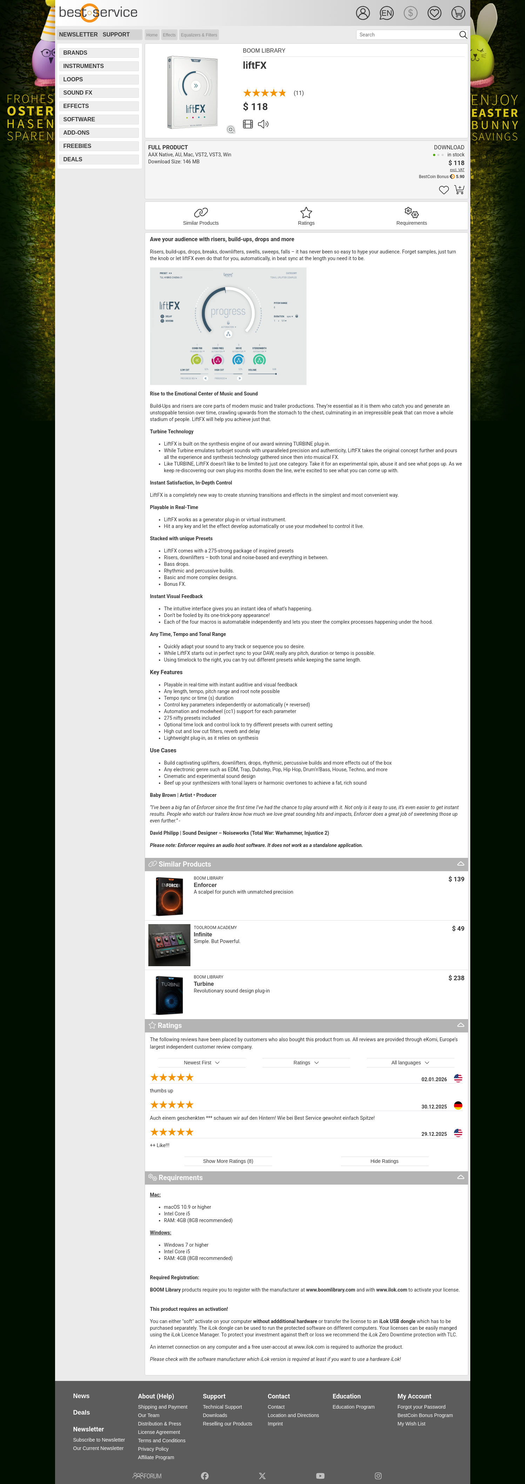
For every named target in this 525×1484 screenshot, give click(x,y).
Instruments (83, 66)
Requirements (412, 223)
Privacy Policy (153, 1449)
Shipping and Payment (163, 1407)
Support (116, 35)
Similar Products (201, 223)
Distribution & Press (159, 1424)
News (81, 1396)
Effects (169, 35)
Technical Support (222, 1407)
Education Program (354, 1407)
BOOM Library (264, 51)
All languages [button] (410, 1062)
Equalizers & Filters (199, 35)
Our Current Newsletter (98, 1448)
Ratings (306, 223)
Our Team (149, 1415)
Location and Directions (293, 1415)
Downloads (215, 1415)
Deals (72, 159)
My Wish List (411, 1424)
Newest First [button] (202, 1062)
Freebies (77, 146)
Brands (75, 53)
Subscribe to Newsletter (99, 1440)
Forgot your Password (422, 1407)
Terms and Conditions (162, 1440)
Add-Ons (76, 133)
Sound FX (78, 93)
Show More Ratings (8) (228, 1161)
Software (79, 119)
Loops (73, 79)
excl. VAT (457, 170)
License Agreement (159, 1432)
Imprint (275, 1424)
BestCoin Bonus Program (425, 1415)
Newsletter (78, 35)
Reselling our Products (228, 1424)
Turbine (204, 984)
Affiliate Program (156, 1457)
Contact (276, 1407)
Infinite (203, 934)
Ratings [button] (306, 1062)
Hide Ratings (384, 1161)
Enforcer (205, 885)
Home (152, 35)
